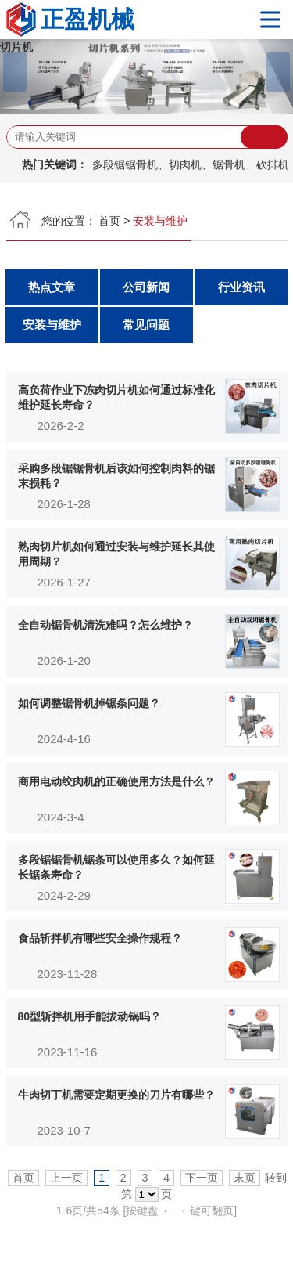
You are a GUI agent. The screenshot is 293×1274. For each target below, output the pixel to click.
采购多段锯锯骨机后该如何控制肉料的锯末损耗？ (116, 476)
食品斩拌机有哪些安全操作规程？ (100, 938)
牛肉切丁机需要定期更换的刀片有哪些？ (116, 1094)
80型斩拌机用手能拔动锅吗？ (90, 1016)
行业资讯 (241, 287)
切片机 (16, 47)
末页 (244, 1177)
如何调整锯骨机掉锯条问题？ (89, 703)
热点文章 (51, 287)
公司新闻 (146, 287)
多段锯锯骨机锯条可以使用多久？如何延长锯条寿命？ (116, 868)
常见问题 (146, 324)
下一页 (201, 1177)
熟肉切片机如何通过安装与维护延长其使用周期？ (116, 554)
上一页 (66, 1177)
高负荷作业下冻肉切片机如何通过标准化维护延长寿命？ (116, 398)
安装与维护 (52, 324)
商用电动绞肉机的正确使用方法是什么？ (116, 781)
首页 (109, 221)
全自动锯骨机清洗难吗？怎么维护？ (105, 625)
